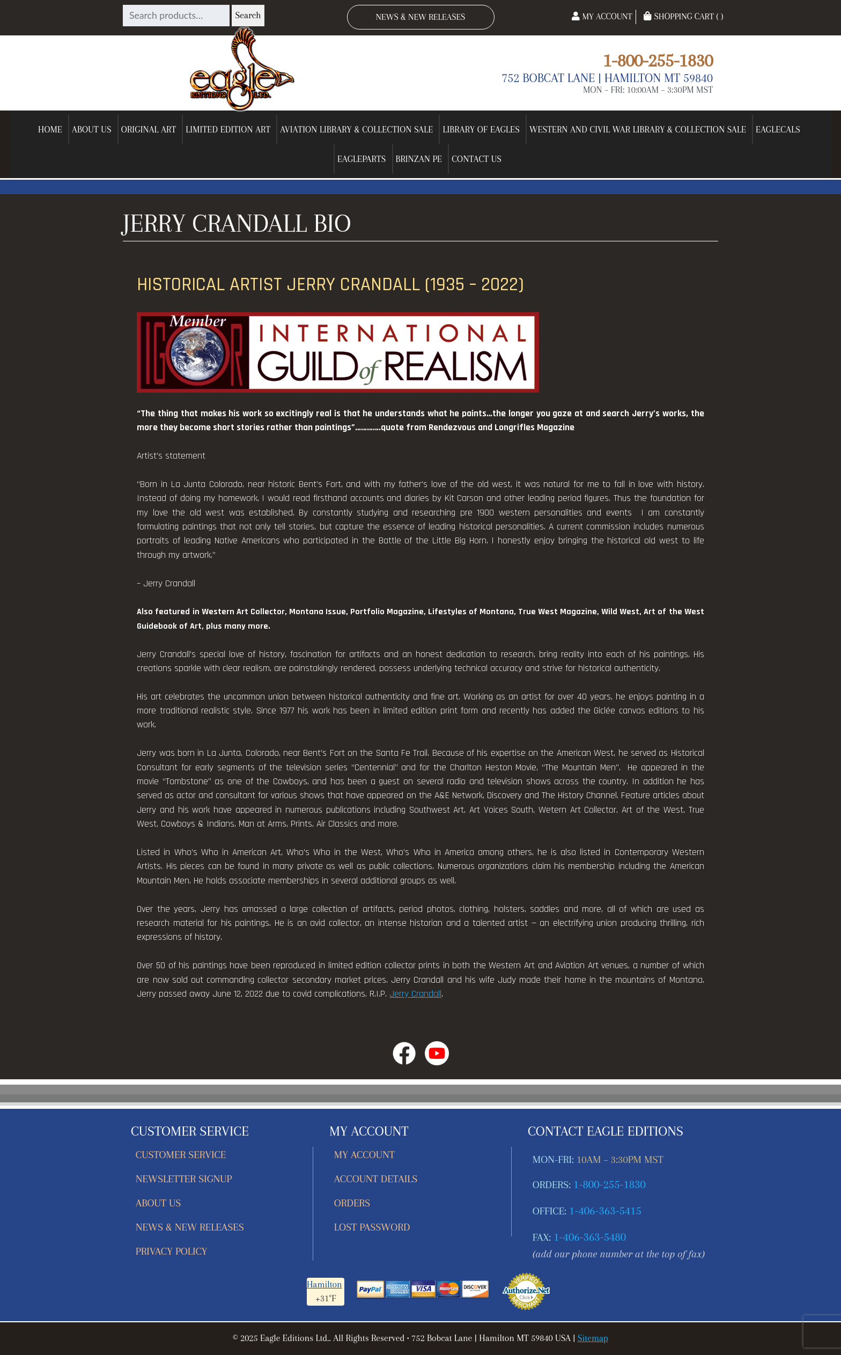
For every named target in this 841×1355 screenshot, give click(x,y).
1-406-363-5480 (590, 1237)
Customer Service (181, 1154)
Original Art (148, 129)
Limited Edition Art (228, 129)
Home (50, 129)
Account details (376, 1179)
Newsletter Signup (184, 1179)
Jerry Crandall (415, 994)
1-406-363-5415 (605, 1210)
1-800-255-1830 (658, 60)
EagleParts (361, 159)
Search (248, 15)
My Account (602, 16)
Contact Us (476, 159)
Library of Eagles (481, 129)
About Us (92, 129)
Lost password (372, 1227)
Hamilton (324, 1284)
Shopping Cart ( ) (683, 16)
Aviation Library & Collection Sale (356, 129)
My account (364, 1154)
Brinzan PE (419, 159)
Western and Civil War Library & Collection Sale (637, 129)
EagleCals (778, 129)
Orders (352, 1203)
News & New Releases (421, 17)
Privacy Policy (172, 1251)
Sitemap (593, 1338)
